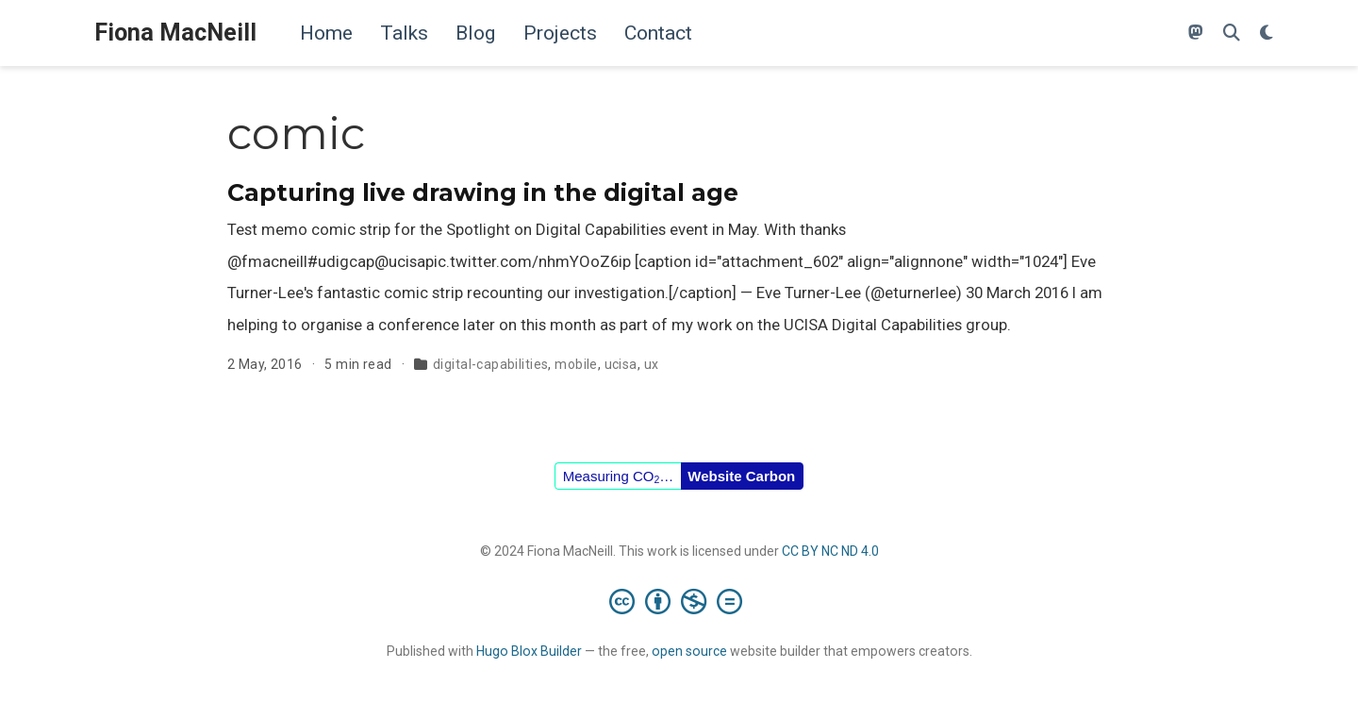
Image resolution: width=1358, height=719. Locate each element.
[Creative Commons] (679, 601)
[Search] (1231, 33)
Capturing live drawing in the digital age (482, 192)
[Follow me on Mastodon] (1195, 33)
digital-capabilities (490, 364)
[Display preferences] (1266, 33)
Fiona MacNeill (175, 32)
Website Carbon (741, 476)
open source (689, 651)
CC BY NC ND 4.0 (830, 551)
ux (651, 364)
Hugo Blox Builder (529, 651)
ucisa (621, 364)
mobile (576, 364)
